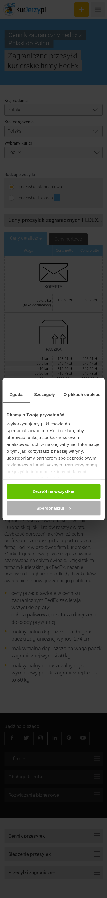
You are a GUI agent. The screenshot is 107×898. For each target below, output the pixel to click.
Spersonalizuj (53, 508)
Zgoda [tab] (16, 394)
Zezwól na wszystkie (53, 491)
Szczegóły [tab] (44, 394)
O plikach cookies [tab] (82, 394)
